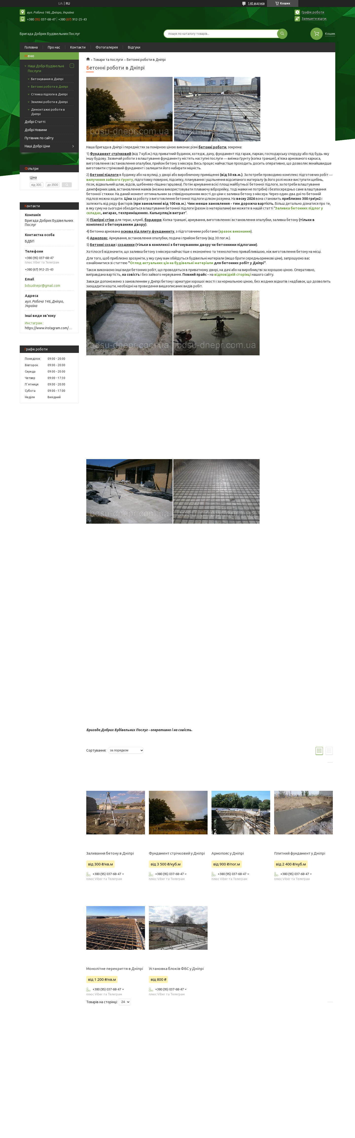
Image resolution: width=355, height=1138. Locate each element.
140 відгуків (256, 3)
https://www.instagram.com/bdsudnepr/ (49, 328)
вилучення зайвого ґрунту (109, 180)
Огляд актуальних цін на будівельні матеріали (171, 263)
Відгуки (134, 47)
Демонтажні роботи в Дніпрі (48, 112)
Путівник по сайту (39, 138)
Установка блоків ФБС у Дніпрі (176, 968)
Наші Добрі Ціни (37, 146)
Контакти (78, 47)
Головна (31, 47)
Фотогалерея (107, 47)
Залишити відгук (314, 18)
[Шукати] (282, 34)
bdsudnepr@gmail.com (42, 286)
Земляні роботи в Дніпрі (49, 101)
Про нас (54, 47)
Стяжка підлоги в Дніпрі (49, 94)
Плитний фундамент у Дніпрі (299, 853)
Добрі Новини (36, 130)
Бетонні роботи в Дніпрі (49, 86)
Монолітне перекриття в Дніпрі (114, 968)
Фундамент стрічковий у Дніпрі (177, 853)
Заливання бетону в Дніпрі (110, 853)
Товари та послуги (108, 60)
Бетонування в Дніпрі (47, 79)
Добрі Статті (35, 122)
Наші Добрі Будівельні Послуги (46, 68)
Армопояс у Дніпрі (228, 853)
